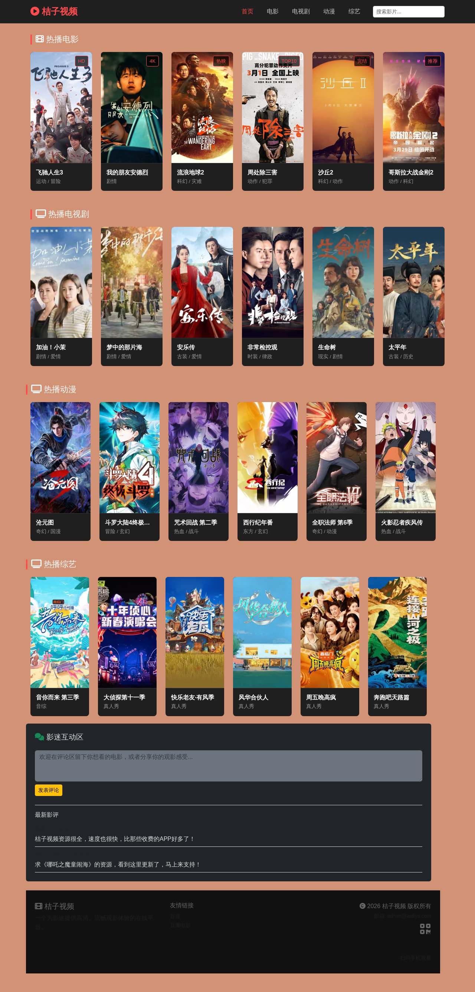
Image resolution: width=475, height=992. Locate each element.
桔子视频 (54, 11)
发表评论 (48, 790)
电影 (273, 11)
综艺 (354, 11)
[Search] (409, 11)
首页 (247, 11)
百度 (175, 916)
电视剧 (301, 11)
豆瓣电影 (180, 925)
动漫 (329, 11)
